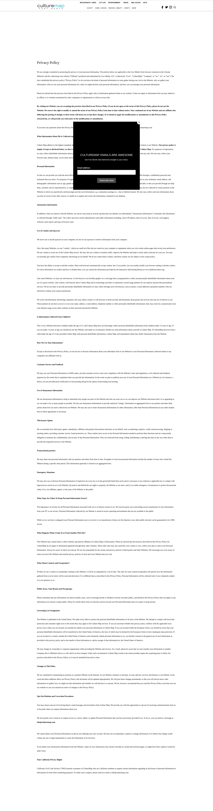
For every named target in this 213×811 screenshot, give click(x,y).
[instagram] (170, 7)
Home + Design (100, 8)
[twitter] (166, 7)
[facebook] (162, 7)
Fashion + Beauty (115, 8)
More (134, 8)
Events (127, 8)
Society (90, 8)
